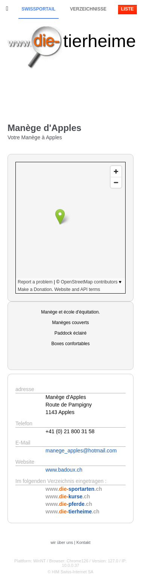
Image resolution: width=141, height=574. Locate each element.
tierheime (99, 41)
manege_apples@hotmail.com (81, 451)
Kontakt (83, 542)
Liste (127, 9)
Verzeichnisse (88, 9)
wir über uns (61, 542)
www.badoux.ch (63, 470)
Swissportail (38, 9)
